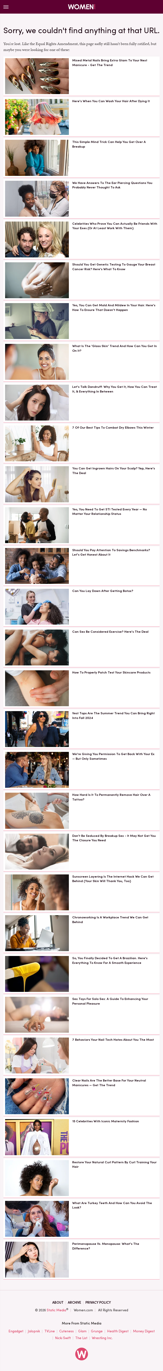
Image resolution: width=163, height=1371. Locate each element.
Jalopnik (34, 1331)
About (58, 1302)
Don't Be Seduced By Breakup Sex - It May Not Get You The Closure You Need (114, 838)
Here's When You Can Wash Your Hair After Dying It (111, 101)
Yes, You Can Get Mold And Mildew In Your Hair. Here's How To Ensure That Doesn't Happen (113, 307)
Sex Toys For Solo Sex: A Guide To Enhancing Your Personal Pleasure (110, 1001)
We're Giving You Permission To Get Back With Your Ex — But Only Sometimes (113, 756)
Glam (82, 1331)
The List (81, 1338)
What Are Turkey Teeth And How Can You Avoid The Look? (112, 1205)
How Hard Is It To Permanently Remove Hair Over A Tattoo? (111, 797)
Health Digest (118, 1331)
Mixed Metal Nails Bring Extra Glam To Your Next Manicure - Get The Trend (109, 62)
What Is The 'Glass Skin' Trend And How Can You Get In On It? (114, 348)
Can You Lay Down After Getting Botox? (102, 591)
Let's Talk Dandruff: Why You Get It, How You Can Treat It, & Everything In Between (114, 389)
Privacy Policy (98, 1302)
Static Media (56, 1310)
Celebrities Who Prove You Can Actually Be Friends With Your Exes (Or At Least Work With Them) (114, 226)
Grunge (97, 1331)
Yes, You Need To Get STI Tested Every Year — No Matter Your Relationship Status (109, 511)
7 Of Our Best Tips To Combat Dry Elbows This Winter (113, 427)
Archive (74, 1302)
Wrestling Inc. (102, 1338)
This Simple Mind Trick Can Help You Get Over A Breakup (109, 144)
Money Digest (144, 1331)
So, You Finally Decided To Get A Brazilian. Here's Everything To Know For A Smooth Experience (109, 960)
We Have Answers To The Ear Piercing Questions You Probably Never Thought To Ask (112, 185)
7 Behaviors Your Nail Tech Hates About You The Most (113, 1040)
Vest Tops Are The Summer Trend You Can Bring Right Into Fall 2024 (113, 715)
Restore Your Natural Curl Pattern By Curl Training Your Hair (114, 1164)
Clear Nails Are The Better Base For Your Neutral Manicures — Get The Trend (109, 1083)
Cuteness (66, 1331)
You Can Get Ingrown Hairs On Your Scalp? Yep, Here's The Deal (113, 470)
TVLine (49, 1331)
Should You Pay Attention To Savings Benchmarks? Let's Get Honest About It (111, 552)
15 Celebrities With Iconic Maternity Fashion (105, 1121)
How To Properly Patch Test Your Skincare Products (111, 672)
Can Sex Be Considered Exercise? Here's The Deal (110, 632)
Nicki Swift (63, 1338)
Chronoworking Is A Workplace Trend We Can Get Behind (110, 919)
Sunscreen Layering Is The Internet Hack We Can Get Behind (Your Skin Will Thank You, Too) (113, 879)
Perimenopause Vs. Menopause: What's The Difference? (105, 1246)
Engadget (16, 1331)
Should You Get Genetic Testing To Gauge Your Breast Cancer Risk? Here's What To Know (113, 267)
